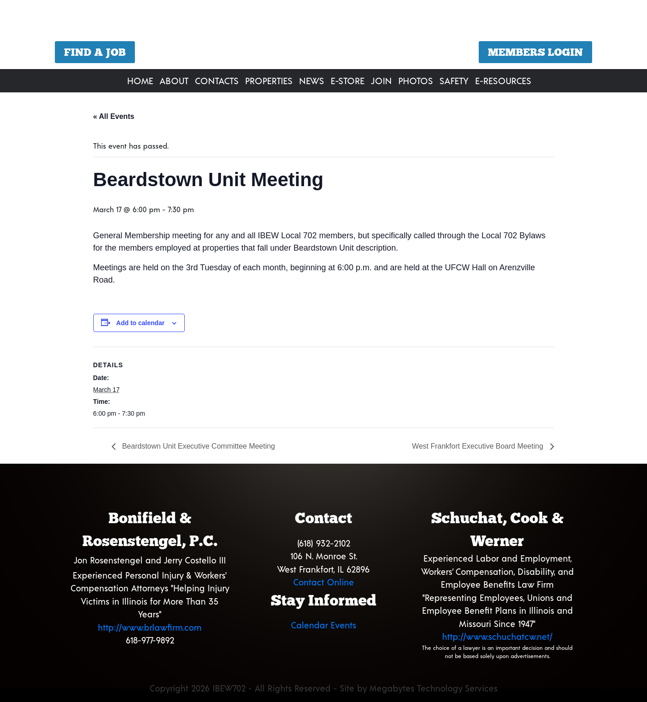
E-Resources (503, 80)
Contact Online (323, 582)
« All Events (113, 116)
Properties (269, 80)
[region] (323, 35)
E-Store (347, 80)
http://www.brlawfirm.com (150, 627)
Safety (454, 80)
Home (140, 80)
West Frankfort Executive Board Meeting (478, 446)
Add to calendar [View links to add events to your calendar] (140, 323)
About (174, 80)
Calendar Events (323, 625)
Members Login (535, 52)
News (311, 80)
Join (381, 80)
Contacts (217, 80)
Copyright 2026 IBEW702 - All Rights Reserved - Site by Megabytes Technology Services (323, 688)
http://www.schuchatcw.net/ (497, 636)
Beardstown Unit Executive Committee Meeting (197, 446)
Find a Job (95, 52)
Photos (415, 80)
